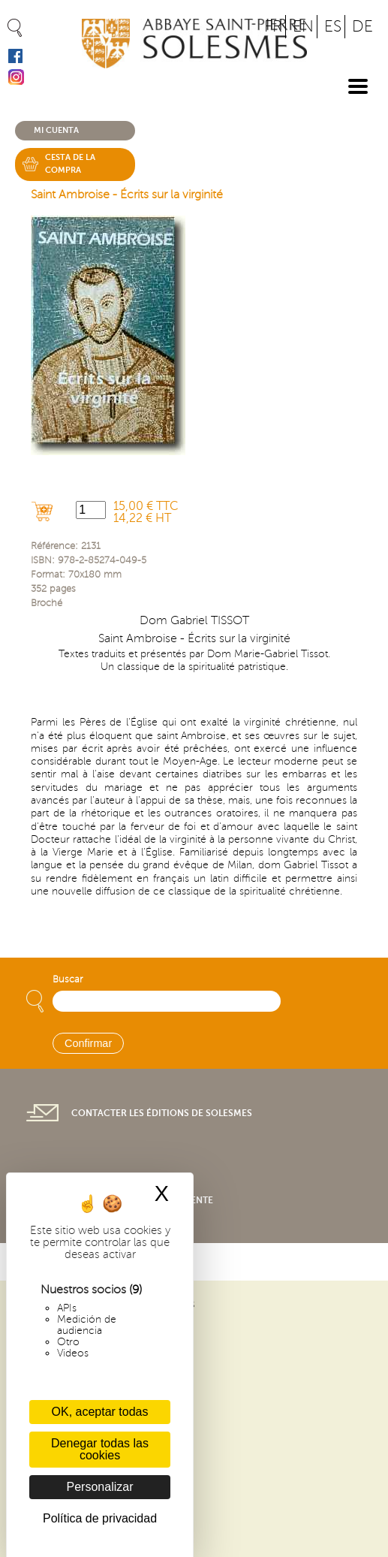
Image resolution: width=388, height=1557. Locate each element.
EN (303, 26)
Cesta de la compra (70, 163)
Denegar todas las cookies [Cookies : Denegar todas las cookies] (100, 1449)
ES (332, 26)
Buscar (68, 979)
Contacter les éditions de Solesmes (161, 1113)
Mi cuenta (56, 130)
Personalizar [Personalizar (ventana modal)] (100, 1486)
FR (273, 26)
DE (362, 26)
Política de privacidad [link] (100, 1518)
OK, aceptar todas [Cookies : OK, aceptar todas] (100, 1411)
